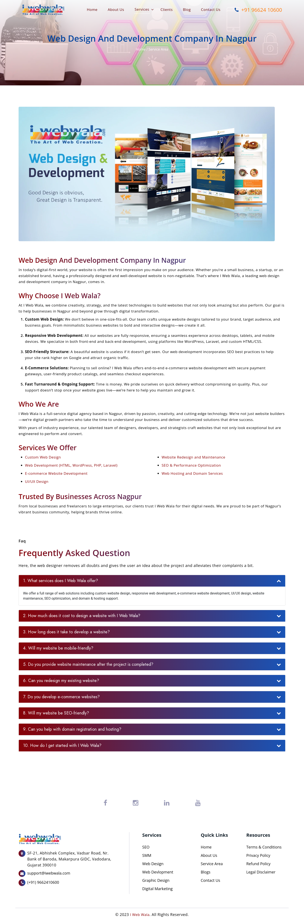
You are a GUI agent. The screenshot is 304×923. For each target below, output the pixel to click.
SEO (145, 847)
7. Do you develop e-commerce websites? (61, 697)
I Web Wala (139, 914)
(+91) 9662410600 (43, 882)
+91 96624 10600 (257, 9)
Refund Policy (258, 863)
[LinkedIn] (167, 803)
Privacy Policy (258, 855)
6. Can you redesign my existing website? (61, 681)
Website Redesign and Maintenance (193, 457)
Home (92, 9)
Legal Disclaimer (261, 872)
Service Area (158, 49)
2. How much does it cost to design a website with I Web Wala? (81, 616)
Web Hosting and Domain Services (192, 473)
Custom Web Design (43, 457)
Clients (167, 9)
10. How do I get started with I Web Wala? (62, 745)
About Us (116, 9)
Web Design (153, 863)
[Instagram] (135, 803)
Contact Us (211, 9)
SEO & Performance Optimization (191, 465)
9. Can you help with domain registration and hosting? (72, 729)
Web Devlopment (157, 872)
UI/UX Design (36, 481)
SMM (146, 855)
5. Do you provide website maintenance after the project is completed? (88, 664)
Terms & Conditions (264, 847)
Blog (187, 9)
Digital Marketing (157, 888)
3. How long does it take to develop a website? (66, 632)
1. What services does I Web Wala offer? (60, 581)
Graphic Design (155, 880)
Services (141, 9)
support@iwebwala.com (48, 873)
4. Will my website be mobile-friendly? (58, 648)
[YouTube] (198, 803)
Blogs (205, 872)
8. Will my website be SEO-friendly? (56, 713)
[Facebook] (105, 803)
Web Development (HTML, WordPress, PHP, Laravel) (71, 465)
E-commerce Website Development (56, 473)
